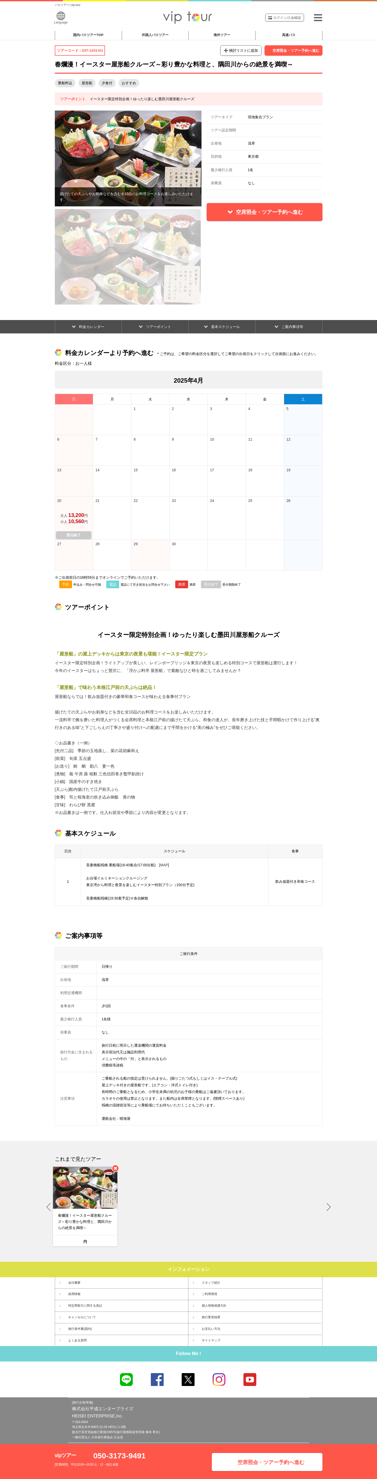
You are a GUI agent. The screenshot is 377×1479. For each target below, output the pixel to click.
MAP (164, 865)
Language (61, 18)
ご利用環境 (209, 1294)
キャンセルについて (82, 1317)
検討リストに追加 (243, 50)
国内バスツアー (88, 35)
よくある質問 (77, 1340)
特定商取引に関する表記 (85, 1305)
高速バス (288, 35)
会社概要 (74, 1282)
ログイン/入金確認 (284, 18)
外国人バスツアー (155, 35)
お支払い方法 (211, 1329)
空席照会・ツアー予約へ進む (296, 50)
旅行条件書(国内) (80, 1329)
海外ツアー (222, 35)
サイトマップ (211, 1340)
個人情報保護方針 (214, 1305)
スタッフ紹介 (211, 1282)
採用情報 (74, 1294)
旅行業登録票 (211, 1317)
